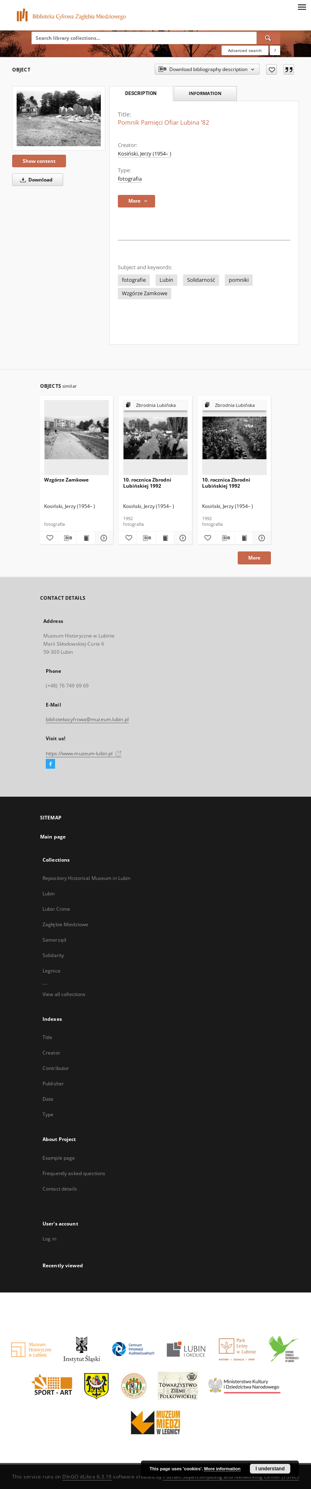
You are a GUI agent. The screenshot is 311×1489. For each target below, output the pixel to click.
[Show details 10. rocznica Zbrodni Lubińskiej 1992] (182, 538)
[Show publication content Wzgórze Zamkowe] (86, 538)
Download (35, 179)
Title (48, 1037)
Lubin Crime (56, 909)
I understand (270, 1469)
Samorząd (54, 939)
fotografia (130, 178)
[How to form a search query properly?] (275, 50)
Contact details (60, 1188)
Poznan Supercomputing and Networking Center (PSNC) (231, 1476)
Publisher (53, 1083)
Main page (53, 836)
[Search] (268, 37)
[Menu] (301, 6)
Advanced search (245, 50)
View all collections (64, 994)
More (254, 557)
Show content (39, 161)
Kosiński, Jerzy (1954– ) (144, 153)
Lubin (166, 280)
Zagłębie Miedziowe (65, 924)
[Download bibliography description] (67, 538)
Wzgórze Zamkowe (144, 293)
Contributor (56, 1068)
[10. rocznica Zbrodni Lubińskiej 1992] (155, 437)
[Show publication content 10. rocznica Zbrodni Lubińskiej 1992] (165, 538)
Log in (49, 1238)
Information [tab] (205, 93)
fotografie (134, 280)
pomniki (239, 280)
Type (48, 1114)
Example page (59, 1157)
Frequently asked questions (74, 1173)
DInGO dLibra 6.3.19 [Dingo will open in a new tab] (87, 1476)
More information (222, 1468)
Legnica (51, 970)
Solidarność (201, 280)
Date (48, 1099)
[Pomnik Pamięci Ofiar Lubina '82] (59, 118)
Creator (51, 1052)
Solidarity (53, 955)
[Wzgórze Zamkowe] (77, 437)
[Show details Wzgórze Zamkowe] (103, 538)
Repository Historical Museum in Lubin (86, 878)
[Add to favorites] (271, 69)
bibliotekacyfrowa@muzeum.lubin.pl (87, 719)
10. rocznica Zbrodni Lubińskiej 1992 (147, 482)
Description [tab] (140, 93)
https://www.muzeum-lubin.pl (83, 753)
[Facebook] (50, 764)
